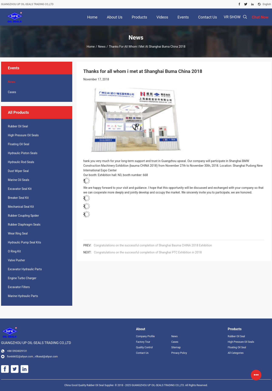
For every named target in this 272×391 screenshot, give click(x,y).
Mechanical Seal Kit (21, 206)
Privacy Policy (179, 352)
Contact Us (142, 352)
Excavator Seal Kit (20, 189)
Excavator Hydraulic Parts (25, 269)
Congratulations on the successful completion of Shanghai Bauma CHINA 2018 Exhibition (153, 245)
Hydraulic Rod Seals (21, 162)
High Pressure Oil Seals (23, 135)
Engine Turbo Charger (22, 278)
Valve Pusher (16, 260)
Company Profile (145, 336)
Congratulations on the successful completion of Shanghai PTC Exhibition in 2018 (148, 252)
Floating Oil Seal (18, 144)
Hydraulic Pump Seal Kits (24, 242)
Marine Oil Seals (18, 180)
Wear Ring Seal (18, 233)
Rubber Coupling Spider (23, 215)
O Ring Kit (14, 251)
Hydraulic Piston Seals (22, 153)
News (101, 46)
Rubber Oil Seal (18, 126)
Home (91, 46)
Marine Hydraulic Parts (23, 296)
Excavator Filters (19, 287)
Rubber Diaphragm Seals (24, 224)
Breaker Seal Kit (18, 197)
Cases (12, 92)
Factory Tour (143, 341)
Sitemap (176, 347)
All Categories (236, 352)
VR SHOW (232, 17)
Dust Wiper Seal (18, 171)
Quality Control (144, 347)
